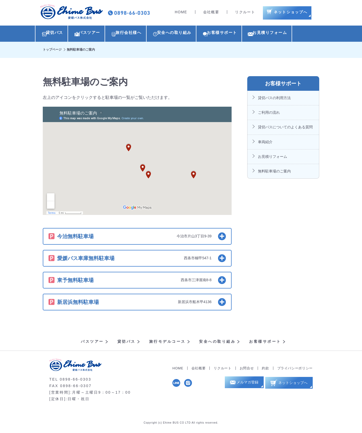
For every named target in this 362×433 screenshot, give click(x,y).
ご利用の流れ (269, 114)
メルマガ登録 (245, 385)
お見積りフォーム (298, 34)
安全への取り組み (191, 34)
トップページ (52, 51)
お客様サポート (245, 34)
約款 (265, 369)
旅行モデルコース (167, 343)
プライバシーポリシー (295, 369)
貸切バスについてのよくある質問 (285, 128)
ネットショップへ (291, 385)
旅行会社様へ (140, 34)
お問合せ (247, 369)
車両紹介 (265, 143)
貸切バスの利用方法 (274, 99)
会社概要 (211, 13)
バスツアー (95, 34)
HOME (181, 13)
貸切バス (54, 34)
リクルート (245, 13)
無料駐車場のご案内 (274, 172)
